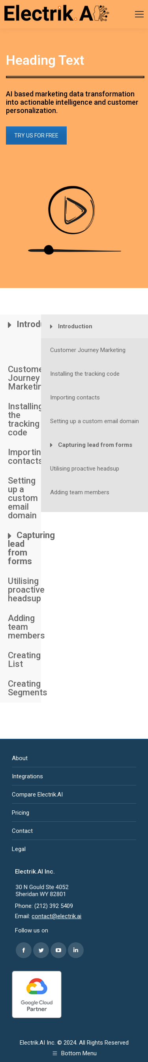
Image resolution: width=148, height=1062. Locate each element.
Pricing (20, 812)
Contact (22, 830)
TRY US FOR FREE (36, 135)
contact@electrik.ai (56, 916)
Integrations (27, 776)
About (20, 758)
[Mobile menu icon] (139, 14)
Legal (19, 849)
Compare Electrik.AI (37, 794)
